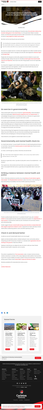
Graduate (3, 372)
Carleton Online (14, 378)
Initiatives (3, 379)
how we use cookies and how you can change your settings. (13, 406)
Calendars (13, 376)
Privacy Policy (15, 400)
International (4, 373)
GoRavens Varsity (37, 373)
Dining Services (29, 378)
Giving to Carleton (37, 371)
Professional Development (6, 375)
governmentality (27, 113)
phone (22, 387)
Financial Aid (4, 376)
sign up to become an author (29, 259)
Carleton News (13, 1)
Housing (21, 375)
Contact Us (38, 358)
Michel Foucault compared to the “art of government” (25, 114)
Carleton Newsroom (5, 267)
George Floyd (6, 54)
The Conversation (19, 254)
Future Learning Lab (15, 379)
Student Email (22, 373)
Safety (28, 376)
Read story (8, 350)
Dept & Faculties (22, 372)
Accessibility (21, 400)
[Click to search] (36, 2)
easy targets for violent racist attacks (15, 36)
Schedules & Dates (15, 371)
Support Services (14, 375)
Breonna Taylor (37, 53)
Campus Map (29, 371)
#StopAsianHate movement (16, 180)
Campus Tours (4, 378)
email (26, 387)
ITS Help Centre (22, 379)
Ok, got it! (37, 406)
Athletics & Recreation (37, 372)
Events (28, 373)
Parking (28, 375)
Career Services (22, 371)
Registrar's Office (22, 376)
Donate (40, 1)
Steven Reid (18, 259)
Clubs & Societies (29, 379)
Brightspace (14, 372)
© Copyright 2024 (27, 400)
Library (13, 373)
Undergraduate (4, 371)
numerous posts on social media (22, 146)
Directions (28, 372)
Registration (22, 378)
